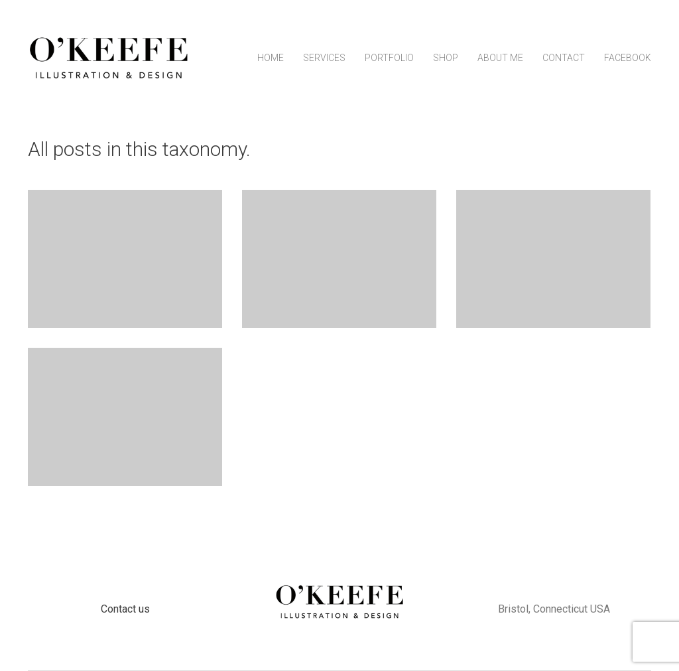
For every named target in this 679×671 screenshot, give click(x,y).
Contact (563, 57)
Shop (445, 57)
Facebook (627, 57)
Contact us (125, 609)
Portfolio (389, 57)
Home (270, 57)
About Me (500, 57)
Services (324, 57)
